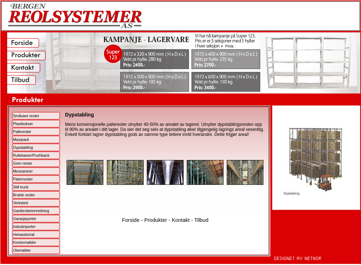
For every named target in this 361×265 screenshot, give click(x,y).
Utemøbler (22, 250)
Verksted (20, 203)
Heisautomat (24, 234)
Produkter (155, 220)
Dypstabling (23, 147)
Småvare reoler (26, 116)
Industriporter (24, 226)
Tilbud (201, 220)
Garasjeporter (24, 218)
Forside (131, 220)
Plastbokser (23, 124)
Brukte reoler (24, 195)
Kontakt (181, 220)
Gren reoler (22, 163)
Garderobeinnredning (31, 211)
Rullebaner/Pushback (31, 155)
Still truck (20, 187)
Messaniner (23, 171)
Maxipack (21, 139)
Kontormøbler (24, 242)
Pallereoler (22, 131)
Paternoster (23, 179)
